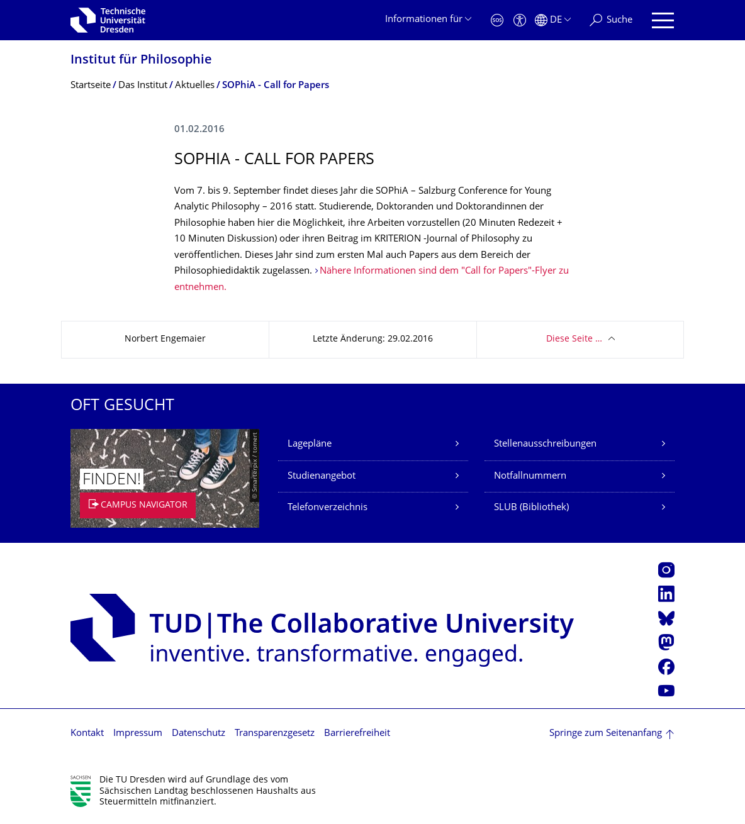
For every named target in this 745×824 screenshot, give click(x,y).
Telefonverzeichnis (327, 508)
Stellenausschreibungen (545, 444)
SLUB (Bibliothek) (531, 508)
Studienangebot (322, 476)
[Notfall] (497, 20)
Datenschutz (198, 733)
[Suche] (611, 20)
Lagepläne (310, 444)
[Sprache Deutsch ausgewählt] (553, 20)
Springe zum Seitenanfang (605, 733)
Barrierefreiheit (357, 733)
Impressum (137, 733)
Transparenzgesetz (275, 733)
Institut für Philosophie (141, 61)
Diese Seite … (574, 339)
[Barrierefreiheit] (520, 20)
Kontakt (87, 733)
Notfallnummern (530, 476)
